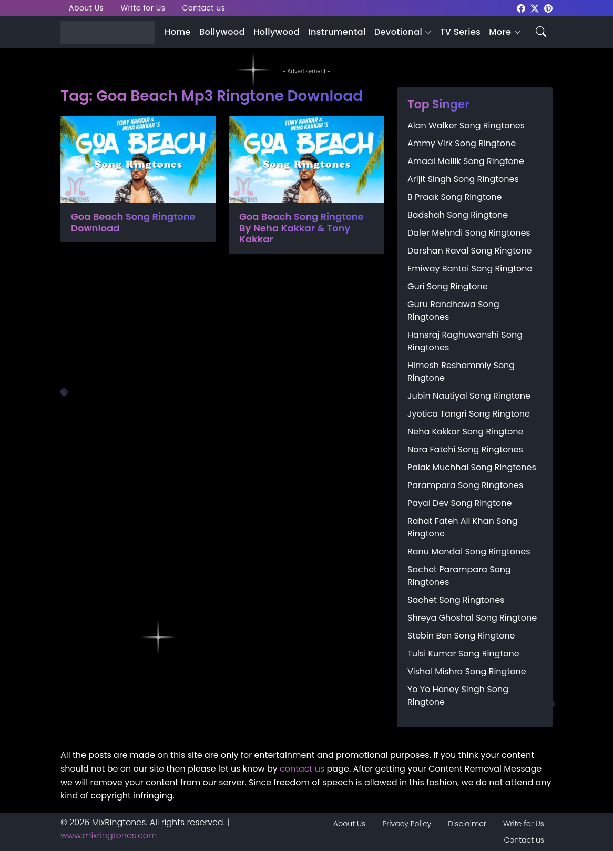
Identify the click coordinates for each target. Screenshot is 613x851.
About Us (86, 8)
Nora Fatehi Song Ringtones (465, 449)
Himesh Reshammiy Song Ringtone (461, 371)
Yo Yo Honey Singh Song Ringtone (457, 695)
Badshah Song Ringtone (457, 215)
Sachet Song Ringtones (455, 600)
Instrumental (337, 32)
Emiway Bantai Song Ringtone (469, 268)
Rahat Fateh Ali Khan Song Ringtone (462, 527)
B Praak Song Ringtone (454, 197)
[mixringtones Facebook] (521, 8)
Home (178, 32)
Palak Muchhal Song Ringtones (471, 467)
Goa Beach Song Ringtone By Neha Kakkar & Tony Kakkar (301, 228)
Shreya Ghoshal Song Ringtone (472, 618)
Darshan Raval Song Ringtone (469, 251)
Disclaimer (467, 823)
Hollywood (276, 32)
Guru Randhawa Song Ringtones (453, 310)
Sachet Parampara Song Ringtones (459, 575)
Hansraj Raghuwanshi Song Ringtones (465, 341)
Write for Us (142, 8)
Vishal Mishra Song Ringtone (466, 671)
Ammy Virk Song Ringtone (461, 143)
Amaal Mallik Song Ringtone (465, 161)
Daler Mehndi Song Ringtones (468, 233)
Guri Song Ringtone (447, 286)
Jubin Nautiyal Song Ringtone (468, 396)
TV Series (460, 32)
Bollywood (222, 32)
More (500, 32)
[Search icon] (541, 31)
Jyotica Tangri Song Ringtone (468, 414)
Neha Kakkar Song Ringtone (465, 432)
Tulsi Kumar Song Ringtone (463, 653)
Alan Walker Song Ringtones (466, 125)
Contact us (204, 8)
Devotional (398, 32)
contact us (302, 769)
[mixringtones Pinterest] (548, 8)
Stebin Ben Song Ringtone (461, 636)
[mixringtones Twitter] (534, 8)
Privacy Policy (406, 823)
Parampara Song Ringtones (465, 485)
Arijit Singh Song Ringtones (463, 179)
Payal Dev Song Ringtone (459, 503)
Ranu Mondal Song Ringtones (468, 551)
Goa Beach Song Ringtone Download (133, 222)
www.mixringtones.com (108, 835)
